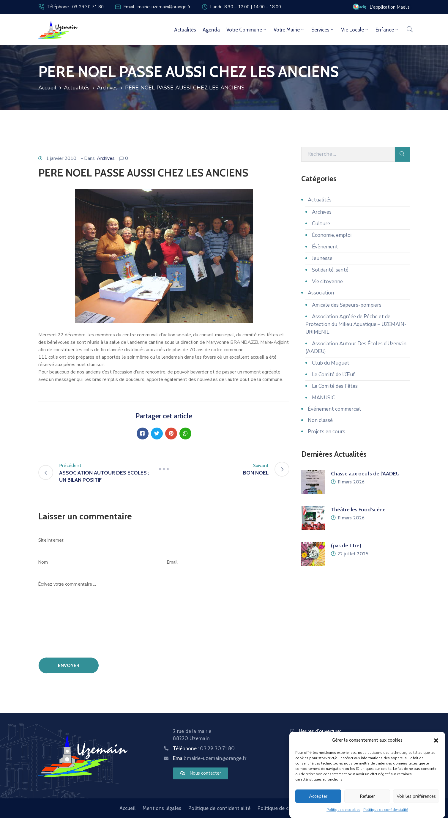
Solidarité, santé (330, 270)
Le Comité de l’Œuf (333, 374)
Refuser (367, 796)
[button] (436, 740)
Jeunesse (322, 258)
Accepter (318, 796)
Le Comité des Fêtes (335, 386)
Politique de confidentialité (385, 810)
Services (323, 30)
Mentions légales (162, 808)
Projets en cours (326, 431)
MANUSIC (323, 397)
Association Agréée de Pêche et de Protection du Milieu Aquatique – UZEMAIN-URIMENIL (355, 324)
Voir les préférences (416, 796)
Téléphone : (204, 748)
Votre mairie (289, 30)
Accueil (47, 87)
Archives (107, 87)
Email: (209, 758)
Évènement (325, 246)
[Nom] (99, 562)
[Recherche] (348, 154)
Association (321, 292)
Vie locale (355, 30)
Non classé (320, 420)
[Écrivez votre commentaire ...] (163, 606)
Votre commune (246, 30)
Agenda (211, 30)
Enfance (387, 30)
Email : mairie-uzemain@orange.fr (156, 7)
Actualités (185, 30)
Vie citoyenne (327, 281)
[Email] (228, 562)
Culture (321, 223)
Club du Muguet (330, 363)
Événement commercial (334, 409)
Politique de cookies (343, 810)
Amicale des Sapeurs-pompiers (346, 305)
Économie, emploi (331, 235)
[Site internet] (163, 540)
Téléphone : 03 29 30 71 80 (75, 7)
